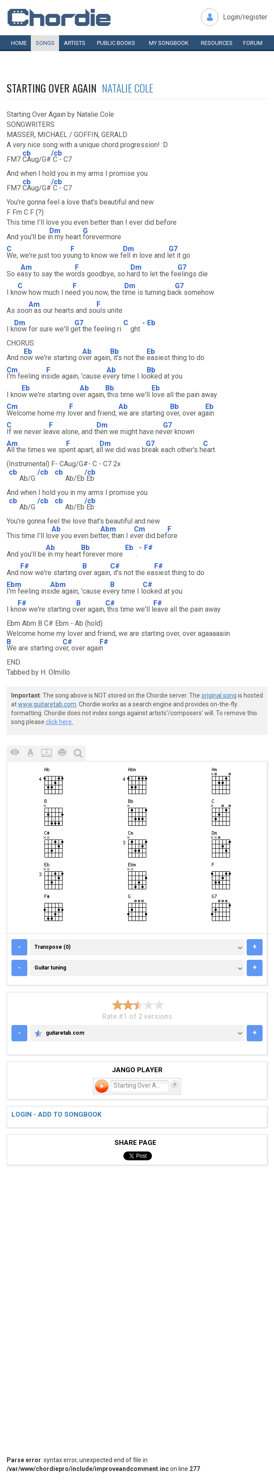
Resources (217, 43)
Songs (45, 43)
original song (219, 695)
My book (169, 43)
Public (116, 43)
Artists (74, 43)
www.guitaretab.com (47, 704)
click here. (59, 721)
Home (19, 43)
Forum (253, 43)
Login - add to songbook (56, 1114)
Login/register (245, 17)
